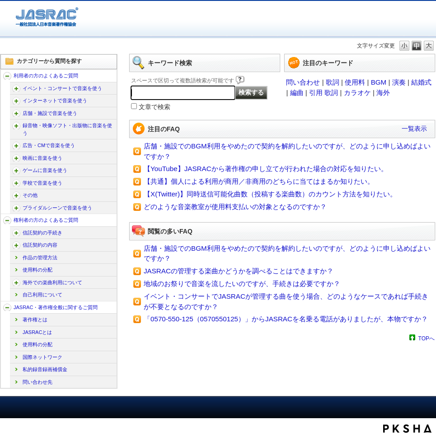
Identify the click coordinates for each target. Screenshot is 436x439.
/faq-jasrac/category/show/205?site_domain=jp (16, 195)
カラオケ (357, 92)
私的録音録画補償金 (45, 369)
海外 (383, 92)
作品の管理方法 (40, 257)
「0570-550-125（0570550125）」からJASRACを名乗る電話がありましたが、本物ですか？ (286, 319)
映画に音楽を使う (42, 158)
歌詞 (332, 82)
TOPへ (426, 338)
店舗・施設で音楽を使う (50, 113)
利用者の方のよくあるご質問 (46, 75)
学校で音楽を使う (42, 183)
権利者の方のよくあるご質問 (46, 220)
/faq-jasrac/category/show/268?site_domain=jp (16, 125)
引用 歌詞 (323, 92)
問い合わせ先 (37, 382)
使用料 (355, 82)
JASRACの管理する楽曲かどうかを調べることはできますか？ (238, 271)
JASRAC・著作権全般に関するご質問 (56, 307)
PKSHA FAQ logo (407, 428)
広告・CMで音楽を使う (49, 145)
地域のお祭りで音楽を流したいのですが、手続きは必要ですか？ (242, 283)
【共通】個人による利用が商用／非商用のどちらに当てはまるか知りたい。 (259, 181)
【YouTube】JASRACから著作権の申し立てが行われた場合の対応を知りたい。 (266, 168)
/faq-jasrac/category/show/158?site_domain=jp (7, 220)
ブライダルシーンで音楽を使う (57, 207)
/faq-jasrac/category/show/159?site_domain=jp (7, 307)
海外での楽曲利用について (52, 282)
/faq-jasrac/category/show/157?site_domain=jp (7, 76)
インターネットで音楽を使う (55, 100)
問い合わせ (303, 82)
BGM (379, 82)
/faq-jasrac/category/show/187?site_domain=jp (16, 145)
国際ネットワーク (42, 357)
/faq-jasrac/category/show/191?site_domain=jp (16, 158)
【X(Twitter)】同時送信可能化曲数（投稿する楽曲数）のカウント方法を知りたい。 (270, 194)
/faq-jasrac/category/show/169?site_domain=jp (16, 113)
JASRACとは (37, 332)
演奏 (399, 82)
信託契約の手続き (42, 232)
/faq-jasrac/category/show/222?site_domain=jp (16, 282)
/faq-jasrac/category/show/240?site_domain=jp (16, 208)
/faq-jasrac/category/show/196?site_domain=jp (16, 170)
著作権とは (35, 319)
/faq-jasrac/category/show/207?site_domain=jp (16, 233)
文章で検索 (154, 107)
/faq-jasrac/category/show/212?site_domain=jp (16, 245)
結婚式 (421, 82)
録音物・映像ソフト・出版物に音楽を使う (67, 129)
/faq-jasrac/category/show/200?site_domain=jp (16, 183)
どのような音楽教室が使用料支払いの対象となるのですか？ (235, 206)
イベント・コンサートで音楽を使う (62, 88)
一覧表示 (414, 128)
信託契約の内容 (40, 245)
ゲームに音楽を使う (45, 170)
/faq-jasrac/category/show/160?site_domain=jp (16, 88)
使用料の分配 (37, 269)
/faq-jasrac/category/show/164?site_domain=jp (16, 101)
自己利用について (42, 294)
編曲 (297, 92)
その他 (30, 195)
